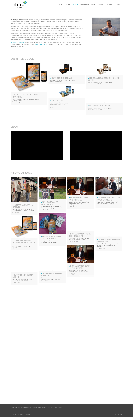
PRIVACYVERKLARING (39, 407)
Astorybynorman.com (41, 44)
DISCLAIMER (58, 407)
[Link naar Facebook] (110, 414)
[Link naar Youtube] (121, 414)
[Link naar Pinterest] (115, 414)
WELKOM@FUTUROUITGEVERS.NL (21, 407)
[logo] (20, 4)
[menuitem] (60, 4)
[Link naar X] (118, 414)
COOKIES (50, 407)
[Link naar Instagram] (112, 414)
